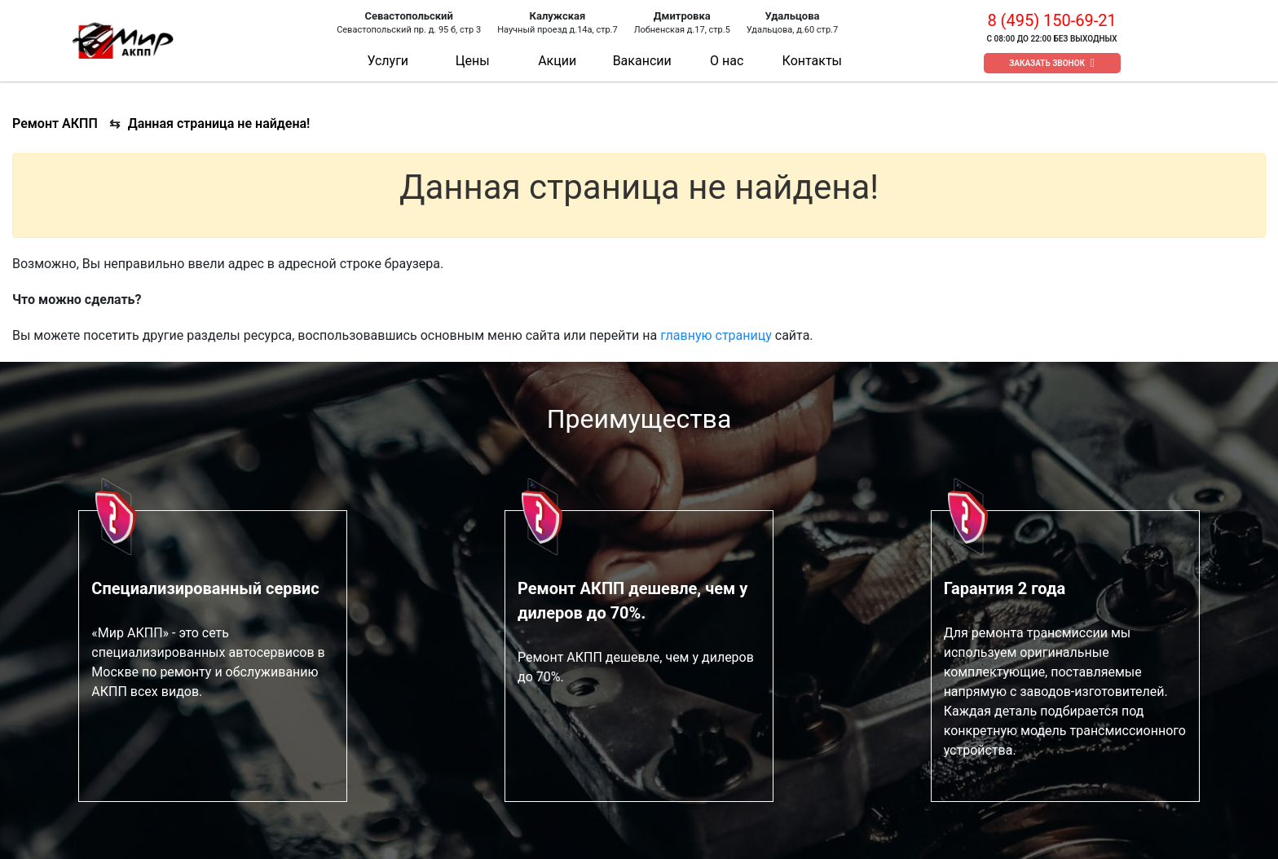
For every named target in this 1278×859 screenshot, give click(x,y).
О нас (726, 60)
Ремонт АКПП (55, 123)
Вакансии (642, 60)
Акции (557, 60)
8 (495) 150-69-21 (1051, 20)
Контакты (812, 60)
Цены (473, 60)
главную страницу (716, 335)
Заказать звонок (1047, 63)
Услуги (387, 60)
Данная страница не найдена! (219, 123)
